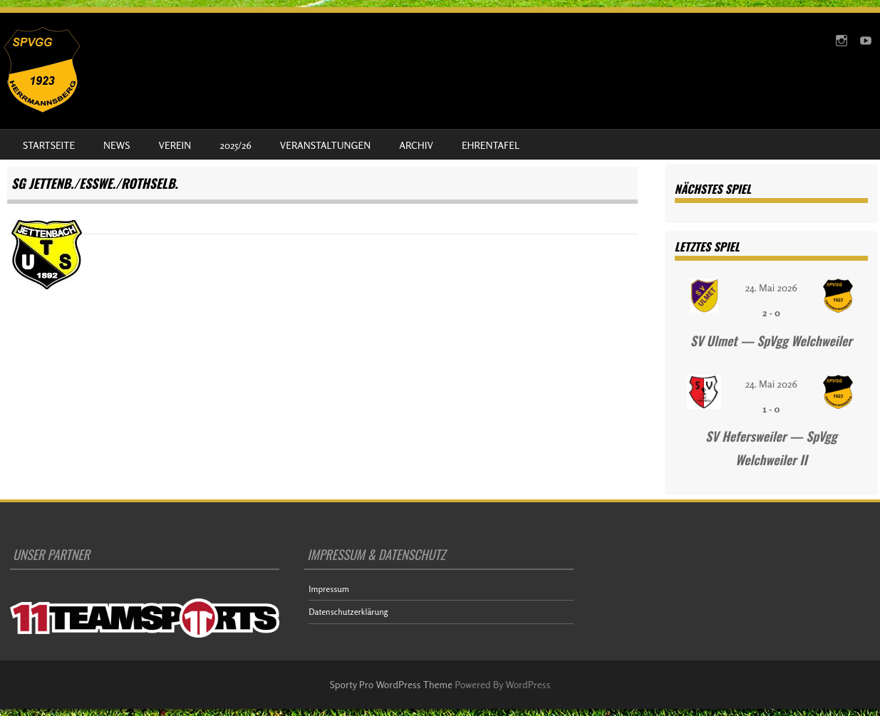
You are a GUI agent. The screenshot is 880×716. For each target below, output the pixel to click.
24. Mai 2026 (771, 287)
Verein (175, 145)
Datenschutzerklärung (348, 611)
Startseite (49, 145)
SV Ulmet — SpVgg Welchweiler (771, 340)
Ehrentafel (490, 145)
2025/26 (235, 145)
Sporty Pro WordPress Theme (391, 684)
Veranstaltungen (325, 145)
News (116, 145)
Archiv (416, 145)
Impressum (329, 588)
